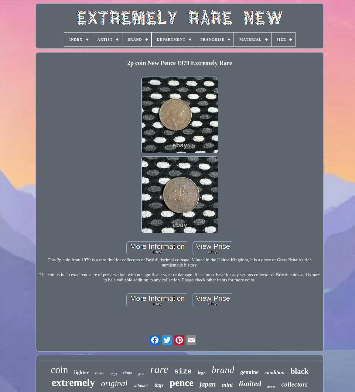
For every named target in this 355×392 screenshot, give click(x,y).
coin (59, 369)
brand (223, 370)
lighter (81, 372)
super (99, 373)
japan (208, 384)
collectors (294, 384)
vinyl (113, 374)
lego (202, 372)
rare (159, 369)
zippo (127, 373)
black (299, 371)
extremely (73, 382)
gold (141, 374)
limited (250, 383)
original (114, 383)
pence (181, 382)
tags (159, 385)
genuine (249, 372)
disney (271, 386)
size (183, 371)
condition (275, 372)
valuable (141, 385)
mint (227, 385)
